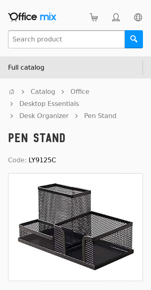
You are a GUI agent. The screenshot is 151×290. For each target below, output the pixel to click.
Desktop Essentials (49, 104)
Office (79, 91)
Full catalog (26, 67)
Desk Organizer (44, 116)
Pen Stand (100, 116)
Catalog (43, 91)
